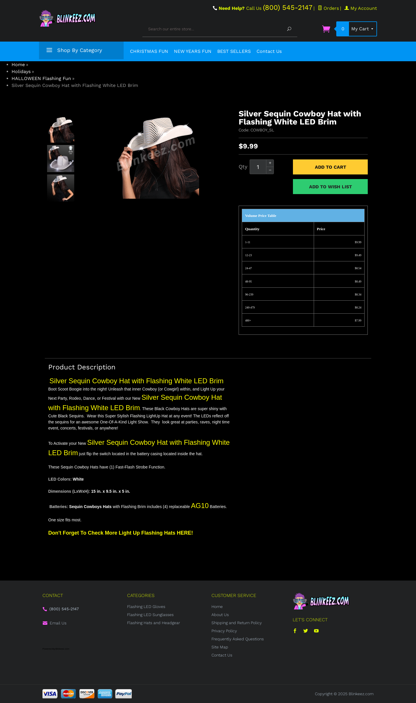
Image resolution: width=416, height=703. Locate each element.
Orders (328, 8)
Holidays (21, 71)
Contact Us (269, 51)
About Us (220, 614)
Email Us (58, 623)
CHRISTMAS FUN (149, 51)
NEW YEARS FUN (192, 51)
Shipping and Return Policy (236, 622)
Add (330, 167)
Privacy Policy (224, 630)
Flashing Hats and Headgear (153, 622)
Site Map (219, 647)
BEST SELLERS (234, 51)
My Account (360, 8)
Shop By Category (73, 51)
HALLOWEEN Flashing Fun (41, 78)
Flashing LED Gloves (146, 606)
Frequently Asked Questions (237, 639)
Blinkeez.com (361, 693)
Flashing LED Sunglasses (150, 614)
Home (18, 64)
